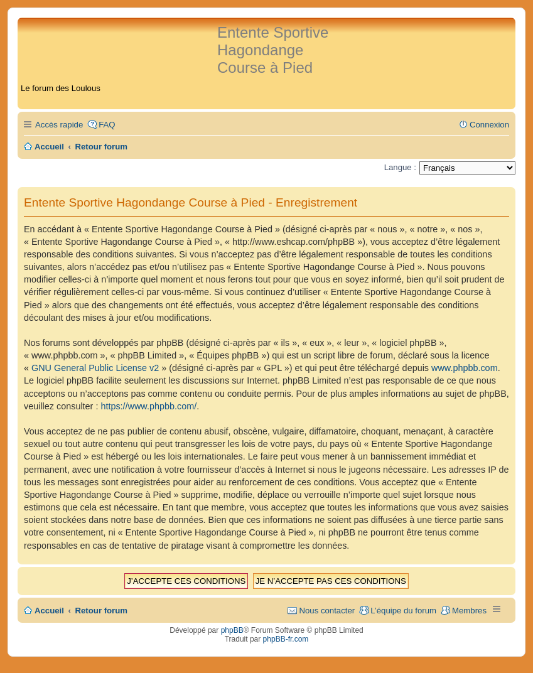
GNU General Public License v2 (95, 368)
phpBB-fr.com (286, 639)
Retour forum (101, 610)
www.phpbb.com (464, 368)
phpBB (232, 630)
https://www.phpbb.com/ (148, 406)
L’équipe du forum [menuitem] (403, 610)
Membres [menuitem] (469, 610)
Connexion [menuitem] (489, 124)
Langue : (400, 167)
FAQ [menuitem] (107, 124)
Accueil (49, 610)
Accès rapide (59, 124)
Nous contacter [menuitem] (327, 610)
